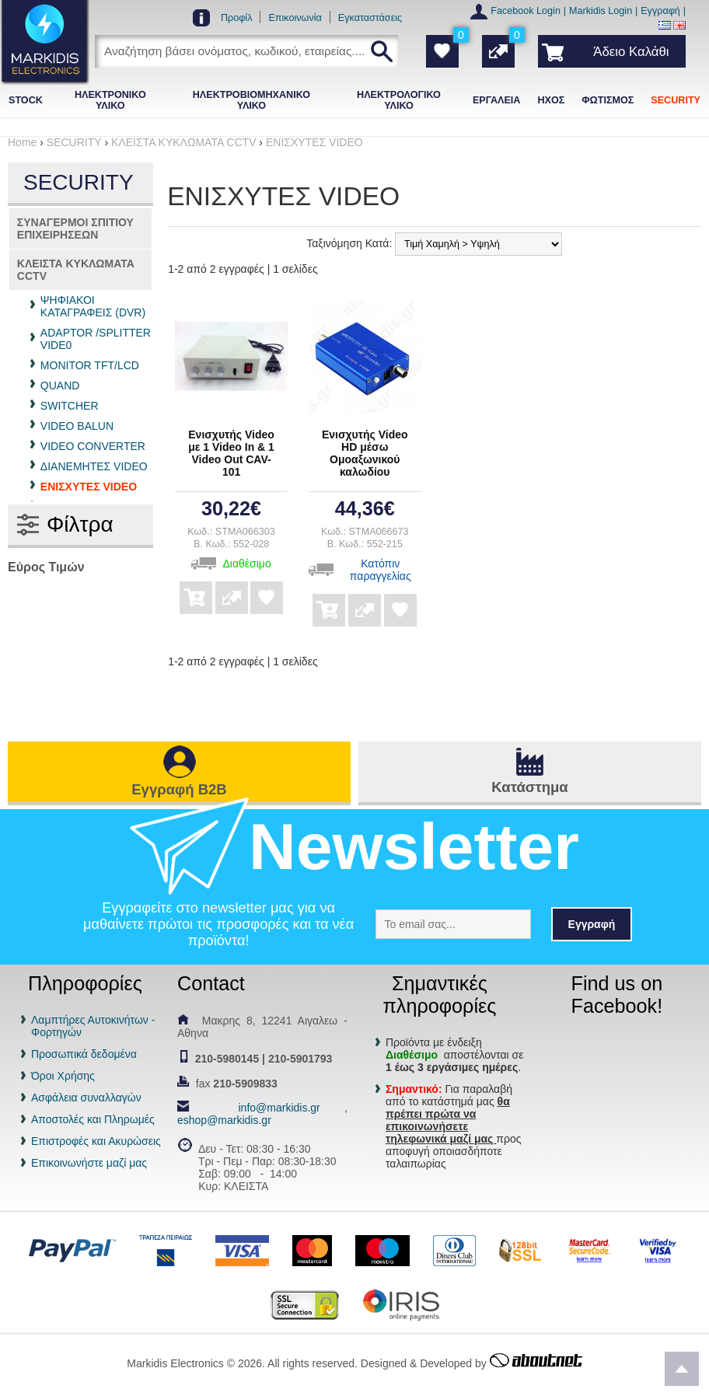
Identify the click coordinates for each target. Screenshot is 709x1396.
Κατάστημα (529, 787)
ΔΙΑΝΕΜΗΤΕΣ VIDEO (94, 466)
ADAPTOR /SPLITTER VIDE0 (95, 338)
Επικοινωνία (294, 17)
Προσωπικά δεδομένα (84, 1054)
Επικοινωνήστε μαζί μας (89, 1163)
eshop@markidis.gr (224, 1120)
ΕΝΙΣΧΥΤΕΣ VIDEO (88, 486)
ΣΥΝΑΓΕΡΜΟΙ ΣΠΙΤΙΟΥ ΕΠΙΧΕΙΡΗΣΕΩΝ (75, 228)
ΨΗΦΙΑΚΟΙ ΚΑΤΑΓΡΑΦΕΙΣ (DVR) (92, 306)
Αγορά (196, 586)
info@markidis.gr (279, 1107)
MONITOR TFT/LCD (89, 365)
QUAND (60, 385)
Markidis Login (600, 10)
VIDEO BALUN (77, 426)
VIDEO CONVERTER (92, 446)
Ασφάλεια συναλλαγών (86, 1097)
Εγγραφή (660, 10)
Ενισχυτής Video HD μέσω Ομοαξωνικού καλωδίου (365, 453)
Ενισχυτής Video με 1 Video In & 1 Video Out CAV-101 (231, 453)
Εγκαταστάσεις (370, 17)
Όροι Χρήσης (63, 1076)
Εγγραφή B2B (178, 789)
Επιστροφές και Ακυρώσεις (96, 1141)
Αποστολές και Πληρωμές (93, 1119)
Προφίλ (237, 17)
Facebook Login (526, 10)
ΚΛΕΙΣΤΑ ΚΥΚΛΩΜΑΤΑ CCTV (75, 269)
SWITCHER (69, 406)
